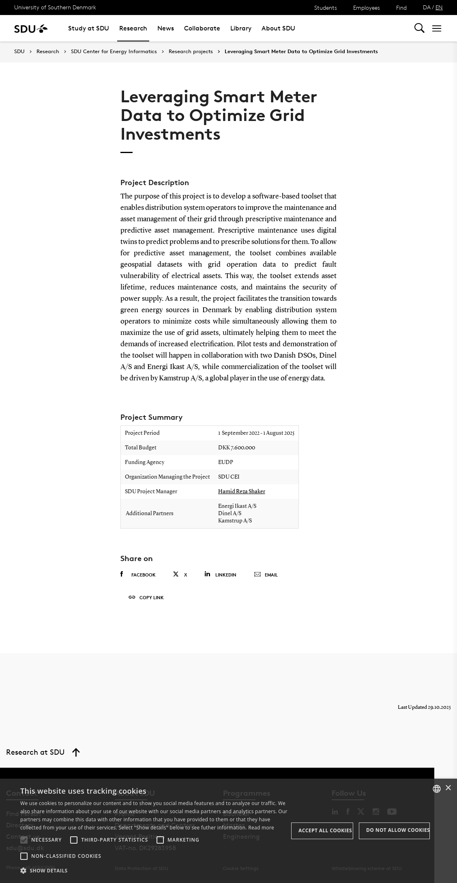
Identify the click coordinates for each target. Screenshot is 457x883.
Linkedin (220, 574)
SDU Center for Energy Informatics (114, 51)
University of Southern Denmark (55, 7)
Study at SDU (88, 28)
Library (240, 28)
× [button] (448, 788)
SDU (19, 51)
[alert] (228, 831)
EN (439, 7)
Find (401, 7)
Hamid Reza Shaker (241, 491)
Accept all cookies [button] (325, 830)
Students (325, 7)
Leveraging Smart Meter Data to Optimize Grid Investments (301, 51)
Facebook (138, 574)
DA (427, 7)
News (165, 28)
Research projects (191, 51)
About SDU (278, 28)
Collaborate (202, 28)
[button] (24, 840)
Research (133, 28)
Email (266, 575)
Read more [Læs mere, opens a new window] (261, 827)
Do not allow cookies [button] (398, 830)
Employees (366, 7)
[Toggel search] (419, 28)
